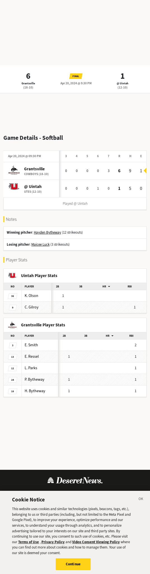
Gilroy (32, 307)
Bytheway (34, 379)
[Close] (141, 502)
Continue (73, 566)
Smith (31, 345)
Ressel (32, 356)
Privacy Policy (53, 544)
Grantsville (28, 83)
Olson (31, 295)
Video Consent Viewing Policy (96, 544)
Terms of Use (28, 544)
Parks (31, 368)
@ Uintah (122, 83)
